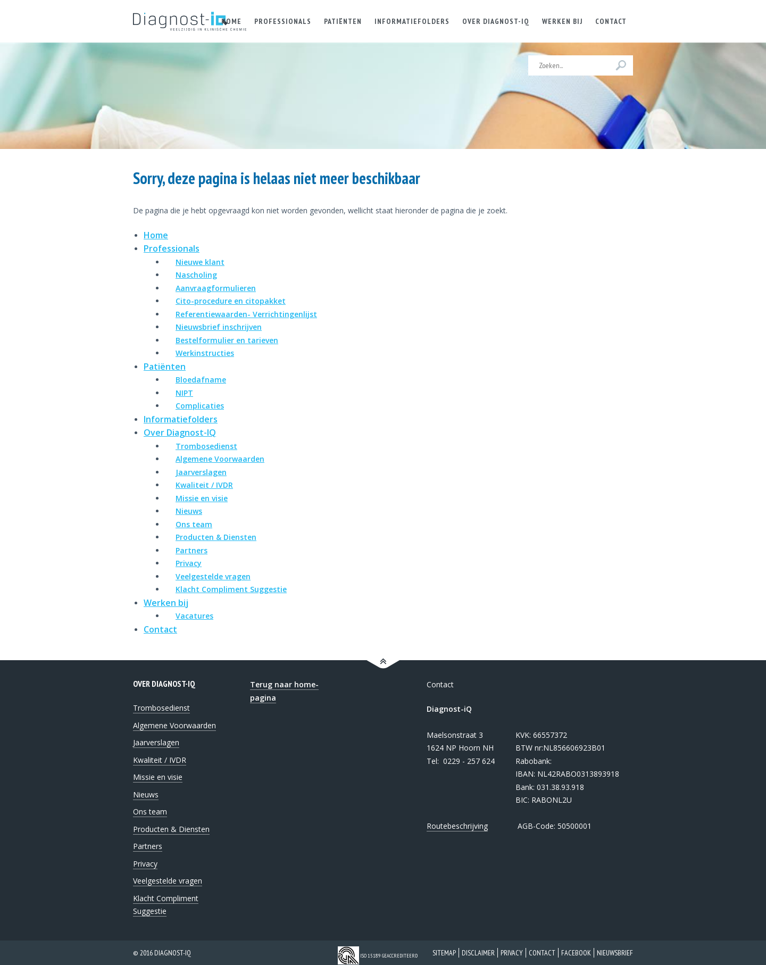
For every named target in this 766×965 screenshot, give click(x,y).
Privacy (189, 563)
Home (156, 235)
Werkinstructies (205, 353)
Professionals (171, 248)
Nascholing (196, 275)
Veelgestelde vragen (213, 576)
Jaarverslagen (201, 472)
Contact (160, 629)
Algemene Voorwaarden (220, 459)
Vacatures (194, 616)
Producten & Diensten (216, 537)
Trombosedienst (206, 446)
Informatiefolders (181, 419)
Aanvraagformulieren (216, 288)
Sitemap (444, 953)
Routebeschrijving (457, 826)
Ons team (194, 524)
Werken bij (166, 603)
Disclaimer (478, 953)
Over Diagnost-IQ (180, 432)
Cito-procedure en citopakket (231, 301)
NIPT (184, 393)
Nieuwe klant (200, 262)
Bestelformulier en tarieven (227, 340)
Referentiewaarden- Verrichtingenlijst (246, 314)
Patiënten (165, 366)
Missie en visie (202, 498)
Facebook (576, 953)
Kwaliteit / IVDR (204, 485)
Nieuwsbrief (615, 953)
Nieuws (189, 511)
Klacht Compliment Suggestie (231, 589)
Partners (191, 550)
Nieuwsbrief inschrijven (219, 327)
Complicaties (200, 406)
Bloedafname (201, 380)
